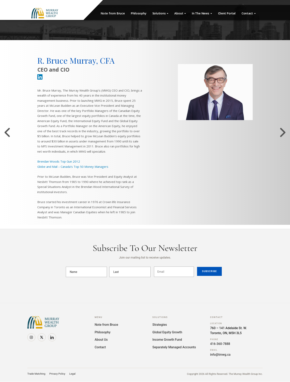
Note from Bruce (113, 13)
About (180, 13)
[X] (42, 337)
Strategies (159, 325)
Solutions (160, 13)
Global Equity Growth (167, 332)
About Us (101, 340)
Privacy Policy (57, 373)
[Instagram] (31, 337)
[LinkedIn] (52, 337)
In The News (202, 13)
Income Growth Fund (167, 340)
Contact (249, 13)
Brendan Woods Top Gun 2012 (58, 161)
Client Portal (227, 13)
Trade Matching (36, 373)
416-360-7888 (220, 344)
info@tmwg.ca (220, 354)
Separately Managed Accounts (174, 347)
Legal (72, 373)
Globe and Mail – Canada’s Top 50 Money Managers (72, 167)
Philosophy (138, 13)
